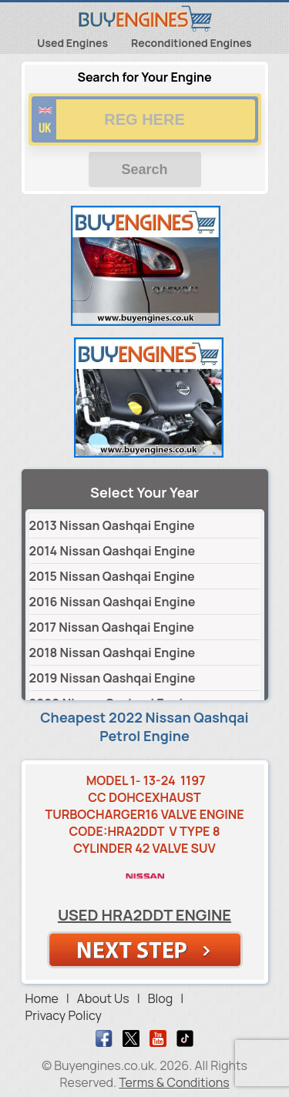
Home (42, 998)
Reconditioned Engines (191, 42)
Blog (160, 998)
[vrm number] (145, 119)
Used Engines (72, 42)
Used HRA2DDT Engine (144, 914)
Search (144, 169)
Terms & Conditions (174, 1082)
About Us (103, 998)
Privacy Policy (63, 1015)
